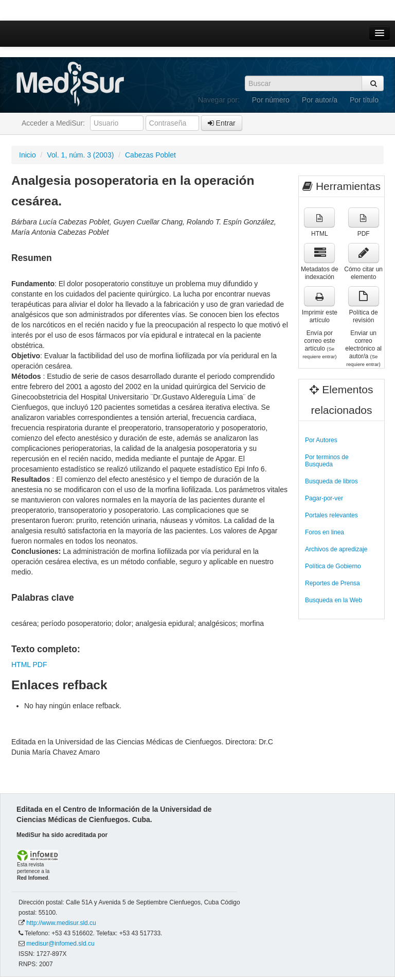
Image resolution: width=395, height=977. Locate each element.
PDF (39, 664)
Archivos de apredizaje (336, 549)
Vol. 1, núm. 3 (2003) (80, 155)
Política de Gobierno (333, 566)
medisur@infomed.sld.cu (60, 943)
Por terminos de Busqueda (327, 460)
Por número (271, 100)
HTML (21, 664)
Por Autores (321, 440)
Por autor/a (319, 100)
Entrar (222, 123)
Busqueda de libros (331, 481)
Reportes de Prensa (332, 583)
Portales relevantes (331, 515)
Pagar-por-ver (324, 498)
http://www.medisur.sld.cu (61, 923)
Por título (364, 100)
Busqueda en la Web (333, 600)
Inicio (27, 155)
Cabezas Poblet (150, 155)
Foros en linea (324, 532)
